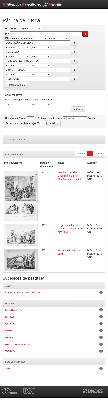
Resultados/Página (15, 118)
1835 (7, 368)
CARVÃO (10, 323)
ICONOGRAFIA (13, 310)
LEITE (8, 330)
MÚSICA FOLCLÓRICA (17, 344)
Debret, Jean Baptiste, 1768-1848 (22, 292)
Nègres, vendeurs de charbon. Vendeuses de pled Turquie (70, 228)
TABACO (10, 351)
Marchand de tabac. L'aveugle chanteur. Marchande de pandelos (70, 175)
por (7, 33)
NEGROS (10, 316)
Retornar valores (16, 84)
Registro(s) (29, 123)
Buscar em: (11, 28)
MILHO (9, 337)
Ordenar (91, 118)
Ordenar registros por (50, 118)
